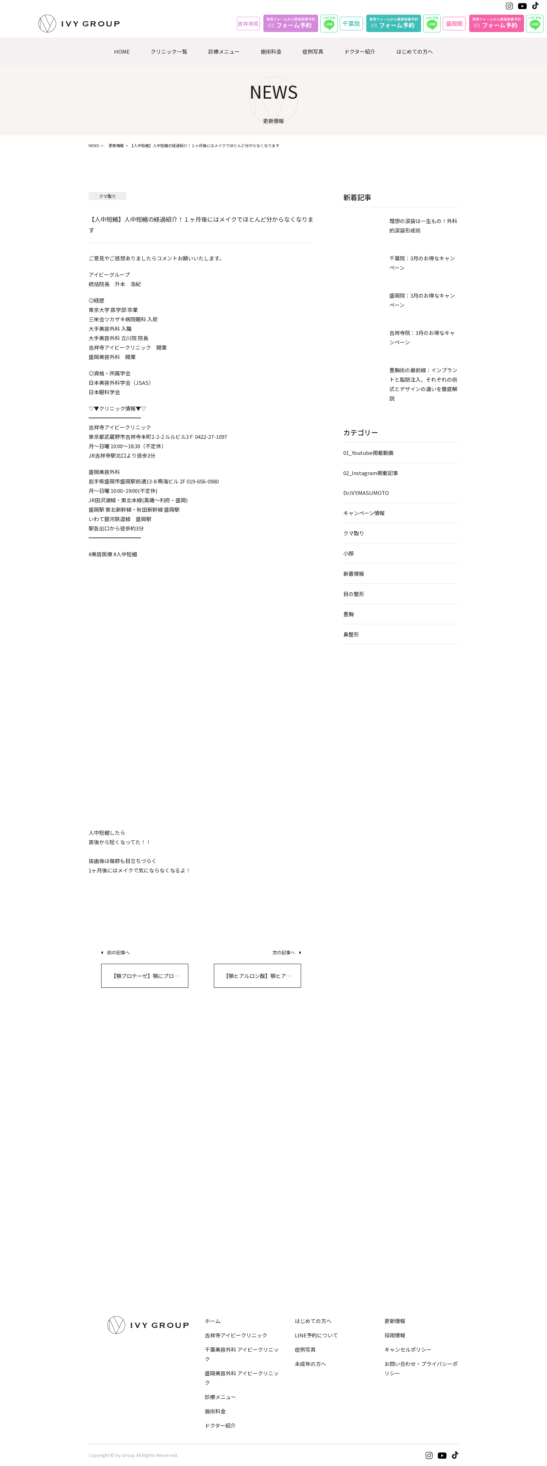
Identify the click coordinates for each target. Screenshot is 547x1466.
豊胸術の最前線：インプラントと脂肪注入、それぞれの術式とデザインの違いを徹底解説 (423, 384)
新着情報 (353, 573)
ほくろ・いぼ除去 (401, 1231)
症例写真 (312, 51)
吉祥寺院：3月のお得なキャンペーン (422, 337)
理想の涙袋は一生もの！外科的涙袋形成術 (423, 225)
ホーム (212, 1320)
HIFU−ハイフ (299, 1135)
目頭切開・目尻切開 (112, 1135)
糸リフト (293, 1086)
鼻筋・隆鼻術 (201, 1086)
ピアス (388, 1263)
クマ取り (353, 533)
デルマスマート (399, 1247)
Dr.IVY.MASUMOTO (366, 492)
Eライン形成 (395, 1119)
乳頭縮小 (293, 1231)
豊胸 (348, 614)
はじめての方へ (414, 51)
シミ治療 (391, 1214)
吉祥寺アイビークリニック (236, 1335)
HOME (122, 51)
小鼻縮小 (196, 1119)
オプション (103, 1274)
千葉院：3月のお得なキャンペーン (422, 262)
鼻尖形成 (196, 1103)
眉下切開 (99, 1119)
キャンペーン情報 (364, 513)
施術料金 (271, 51)
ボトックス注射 (204, 1198)
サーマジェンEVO (304, 1152)
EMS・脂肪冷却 (107, 1214)
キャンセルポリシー (408, 1349)
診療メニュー (224, 51)
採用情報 (394, 1335)
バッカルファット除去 (309, 1119)
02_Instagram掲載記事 (370, 472)
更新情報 (116, 145)
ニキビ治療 (394, 1198)
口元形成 (391, 1103)
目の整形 (353, 593)
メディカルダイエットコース (122, 1247)
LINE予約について (316, 1335)
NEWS (94, 145)
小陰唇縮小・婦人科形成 (312, 1198)
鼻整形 (351, 634)
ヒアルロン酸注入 (207, 1214)
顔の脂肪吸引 (299, 1103)
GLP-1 (96, 1231)
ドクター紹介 (359, 51)
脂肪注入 (196, 1231)
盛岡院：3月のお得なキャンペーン (422, 300)
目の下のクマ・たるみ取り (120, 1103)
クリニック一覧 (169, 51)
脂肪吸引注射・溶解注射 (117, 1198)
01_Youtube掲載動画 (368, 452)
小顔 (348, 553)
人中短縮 (391, 1086)
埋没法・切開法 (107, 1086)
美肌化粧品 (394, 1280)
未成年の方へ (310, 1363)
